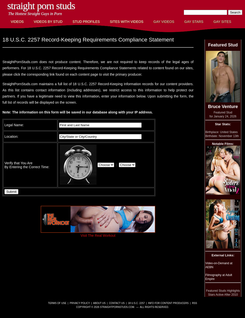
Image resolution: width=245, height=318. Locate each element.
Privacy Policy (80, 303)
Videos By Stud (48, 22)
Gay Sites (222, 22)
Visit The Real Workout (98, 233)
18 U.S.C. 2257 (136, 303)
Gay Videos (163, 22)
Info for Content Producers (168, 303)
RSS (194, 303)
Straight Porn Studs (41, 5)
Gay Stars (193, 22)
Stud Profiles (86, 22)
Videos (17, 22)
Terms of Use (57, 303)
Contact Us (117, 303)
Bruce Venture (223, 106)
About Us (99, 303)
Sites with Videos (126, 22)
